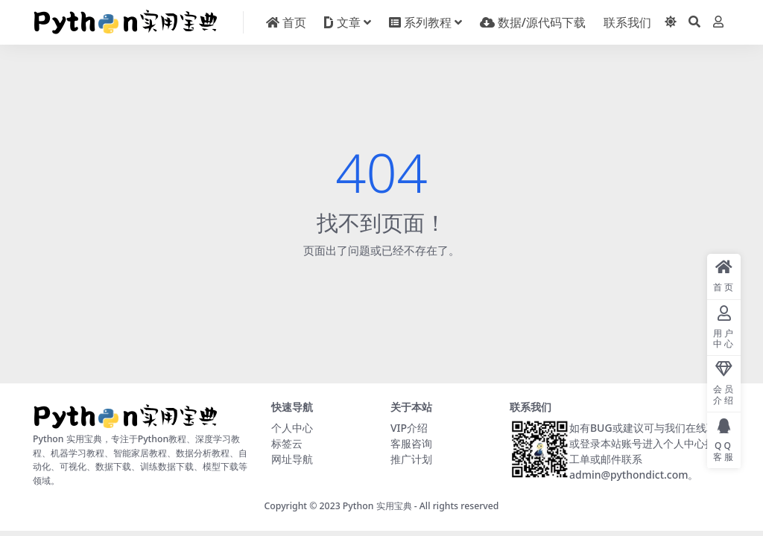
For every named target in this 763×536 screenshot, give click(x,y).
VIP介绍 (409, 428)
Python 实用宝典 (377, 506)
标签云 (287, 443)
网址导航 (292, 459)
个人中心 (292, 428)
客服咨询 (411, 443)
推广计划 (411, 459)
